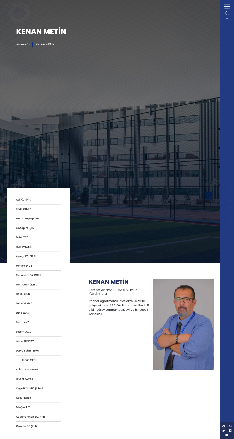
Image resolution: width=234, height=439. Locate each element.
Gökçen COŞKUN (26, 426)
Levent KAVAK (24, 379)
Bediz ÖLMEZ (23, 209)
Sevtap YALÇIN (25, 228)
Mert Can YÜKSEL (26, 284)
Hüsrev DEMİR (24, 247)
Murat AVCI (23, 322)
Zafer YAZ (22, 237)
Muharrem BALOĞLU (28, 275)
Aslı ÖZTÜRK (23, 199)
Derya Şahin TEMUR (28, 350)
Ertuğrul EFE (23, 407)
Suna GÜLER (23, 313)
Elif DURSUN (23, 294)
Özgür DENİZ (23, 398)
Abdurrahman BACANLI (30, 416)
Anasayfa (23, 44)
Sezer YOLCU (24, 332)
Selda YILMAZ (24, 303)
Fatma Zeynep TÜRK (28, 218)
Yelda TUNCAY (25, 341)
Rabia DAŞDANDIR (27, 369)
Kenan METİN (45, 44)
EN (227, 18)
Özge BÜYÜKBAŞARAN (29, 388)
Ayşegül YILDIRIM (26, 256)
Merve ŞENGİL (24, 266)
